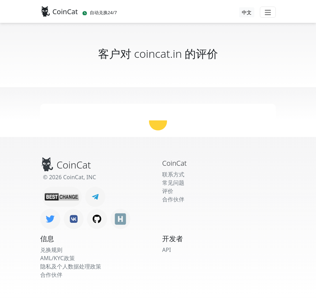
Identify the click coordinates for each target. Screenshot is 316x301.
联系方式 (173, 174)
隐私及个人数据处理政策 (70, 266)
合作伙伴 (173, 199)
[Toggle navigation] (268, 12)
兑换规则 (51, 250)
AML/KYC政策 (57, 258)
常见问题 (173, 182)
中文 (247, 12)
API (166, 250)
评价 (167, 191)
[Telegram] (95, 197)
